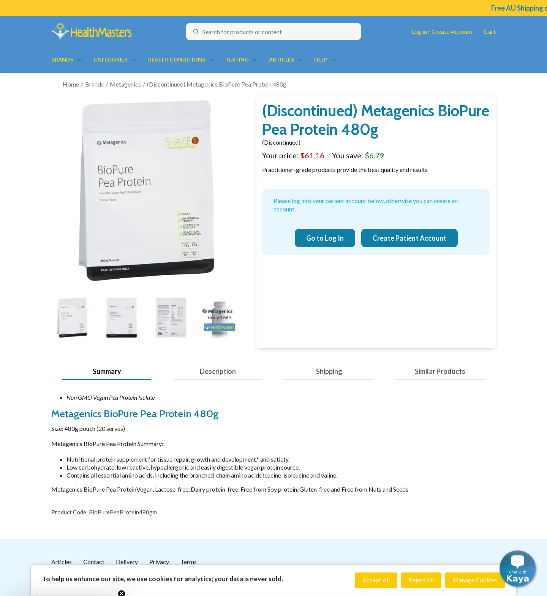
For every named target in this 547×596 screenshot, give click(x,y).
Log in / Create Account (442, 31)
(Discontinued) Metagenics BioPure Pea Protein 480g (216, 84)
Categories (110, 59)
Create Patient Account (409, 238)
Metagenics (125, 84)
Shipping (329, 371)
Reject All (421, 579)
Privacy (159, 561)
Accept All (376, 579)
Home (71, 84)
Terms (188, 561)
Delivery (127, 561)
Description (218, 371)
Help (320, 59)
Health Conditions (176, 59)
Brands (62, 59)
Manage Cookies (475, 579)
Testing (237, 59)
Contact (93, 561)
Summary (107, 371)
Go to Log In (325, 238)
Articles (281, 59)
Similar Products (440, 371)
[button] (518, 568)
